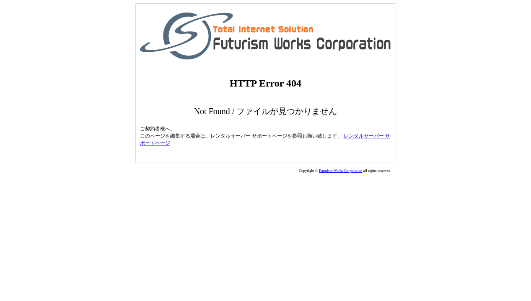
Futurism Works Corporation (341, 170)
